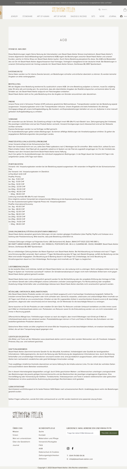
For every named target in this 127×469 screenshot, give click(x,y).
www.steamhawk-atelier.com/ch (53, 339)
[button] (43, 16)
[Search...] (108, 9)
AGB (41, 448)
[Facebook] (72, 448)
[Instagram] (68, 448)
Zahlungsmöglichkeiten (49, 455)
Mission (16, 431)
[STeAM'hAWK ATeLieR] (63, 10)
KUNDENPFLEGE (47, 428)
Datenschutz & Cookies (49, 452)
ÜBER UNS (17, 428)
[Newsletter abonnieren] (109, 433)
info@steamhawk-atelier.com (30, 309)
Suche (41, 431)
